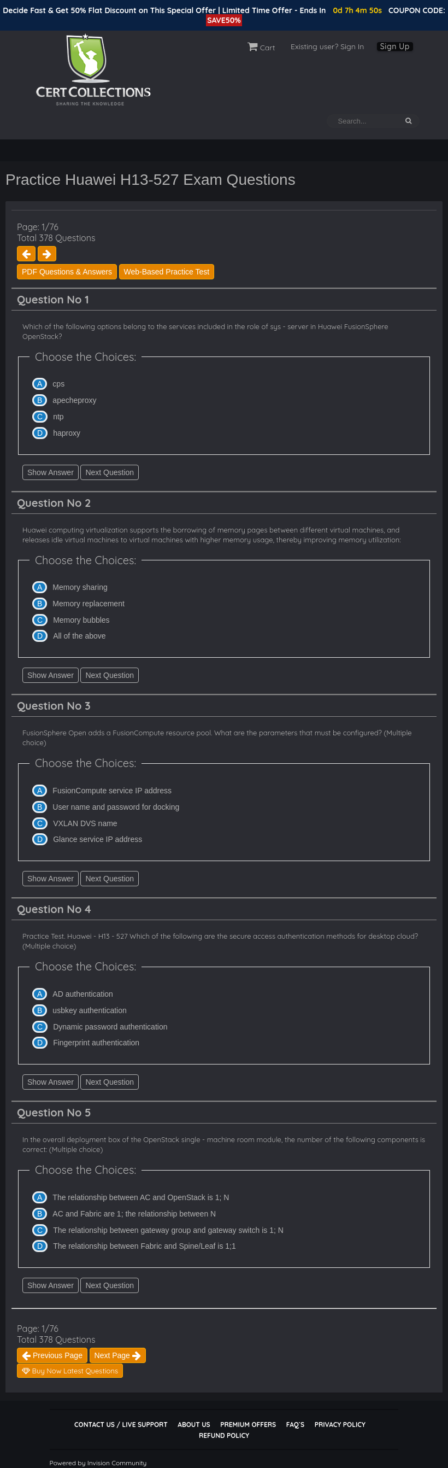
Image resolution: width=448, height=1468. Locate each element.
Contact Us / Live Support (121, 1424)
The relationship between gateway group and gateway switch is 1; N (168, 1230)
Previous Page (52, 1355)
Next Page (118, 1355)
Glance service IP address (97, 839)
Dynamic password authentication (110, 1026)
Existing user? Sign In (327, 46)
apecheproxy (74, 400)
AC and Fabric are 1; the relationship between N (134, 1213)
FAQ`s (295, 1424)
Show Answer (50, 472)
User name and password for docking (115, 807)
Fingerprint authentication (96, 1042)
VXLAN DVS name (85, 823)
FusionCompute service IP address (112, 790)
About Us (194, 1424)
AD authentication (82, 994)
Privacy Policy (340, 1424)
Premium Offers (248, 1424)
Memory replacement (88, 603)
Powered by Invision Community (98, 1463)
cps (58, 383)
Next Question (109, 472)
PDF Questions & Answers (67, 271)
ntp (58, 416)
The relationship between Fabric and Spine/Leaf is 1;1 (144, 1246)
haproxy (66, 433)
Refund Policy (224, 1435)
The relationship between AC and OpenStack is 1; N (140, 1197)
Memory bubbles (81, 620)
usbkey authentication (89, 1010)
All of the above (79, 635)
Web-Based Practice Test (167, 271)
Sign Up (395, 46)
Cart (261, 47)
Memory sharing (79, 587)
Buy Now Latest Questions (70, 1370)
